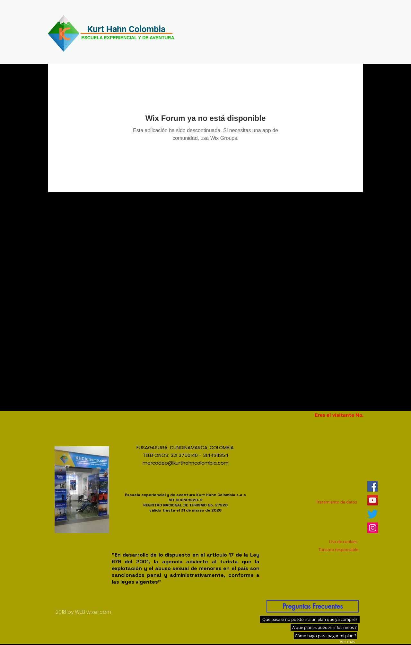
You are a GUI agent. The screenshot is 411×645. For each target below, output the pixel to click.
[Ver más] (347, 641)
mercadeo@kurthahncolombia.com (186, 462)
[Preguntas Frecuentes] (313, 606)
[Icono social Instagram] (372, 527)
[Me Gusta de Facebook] (335, 455)
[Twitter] (372, 514)
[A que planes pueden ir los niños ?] (324, 627)
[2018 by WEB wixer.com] (83, 612)
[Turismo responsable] (338, 549)
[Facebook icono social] (372, 486)
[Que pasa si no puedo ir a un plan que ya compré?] (310, 619)
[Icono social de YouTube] (372, 500)
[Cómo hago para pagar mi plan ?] (325, 635)
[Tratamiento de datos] (336, 502)
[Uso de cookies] (343, 541)
